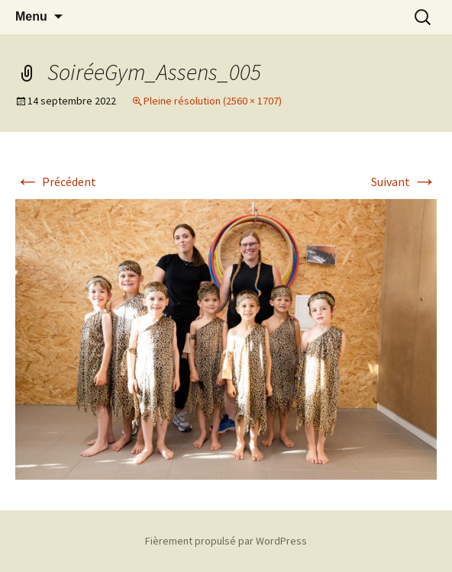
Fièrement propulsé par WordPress (226, 541)
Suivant (404, 181)
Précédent (55, 181)
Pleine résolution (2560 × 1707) (213, 101)
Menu (31, 16)
